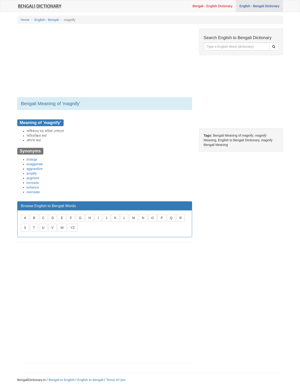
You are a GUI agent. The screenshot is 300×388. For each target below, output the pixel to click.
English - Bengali (46, 20)
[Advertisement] (104, 61)
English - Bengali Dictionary (259, 6)
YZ (73, 227)
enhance (33, 187)
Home (25, 20)
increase (33, 183)
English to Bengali (90, 380)
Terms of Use (115, 380)
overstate (33, 192)
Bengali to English (61, 380)
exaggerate (35, 164)
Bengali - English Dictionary (212, 6)
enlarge (32, 159)
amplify (32, 173)
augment (33, 178)
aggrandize (35, 169)
